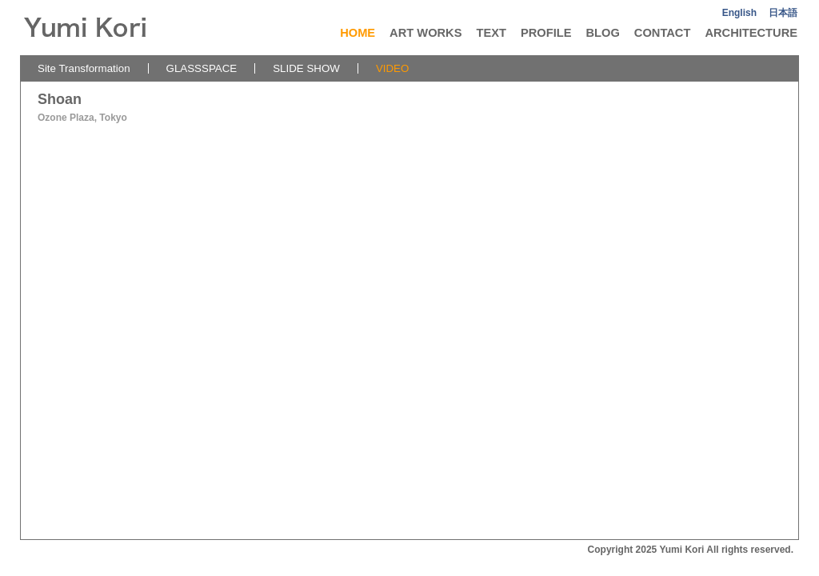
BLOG (602, 32)
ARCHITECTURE (751, 32)
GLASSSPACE (202, 68)
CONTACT (662, 32)
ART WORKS (425, 32)
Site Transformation (84, 68)
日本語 (783, 12)
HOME (357, 32)
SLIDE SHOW (306, 68)
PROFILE (546, 32)
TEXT (490, 32)
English (739, 12)
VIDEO (392, 68)
